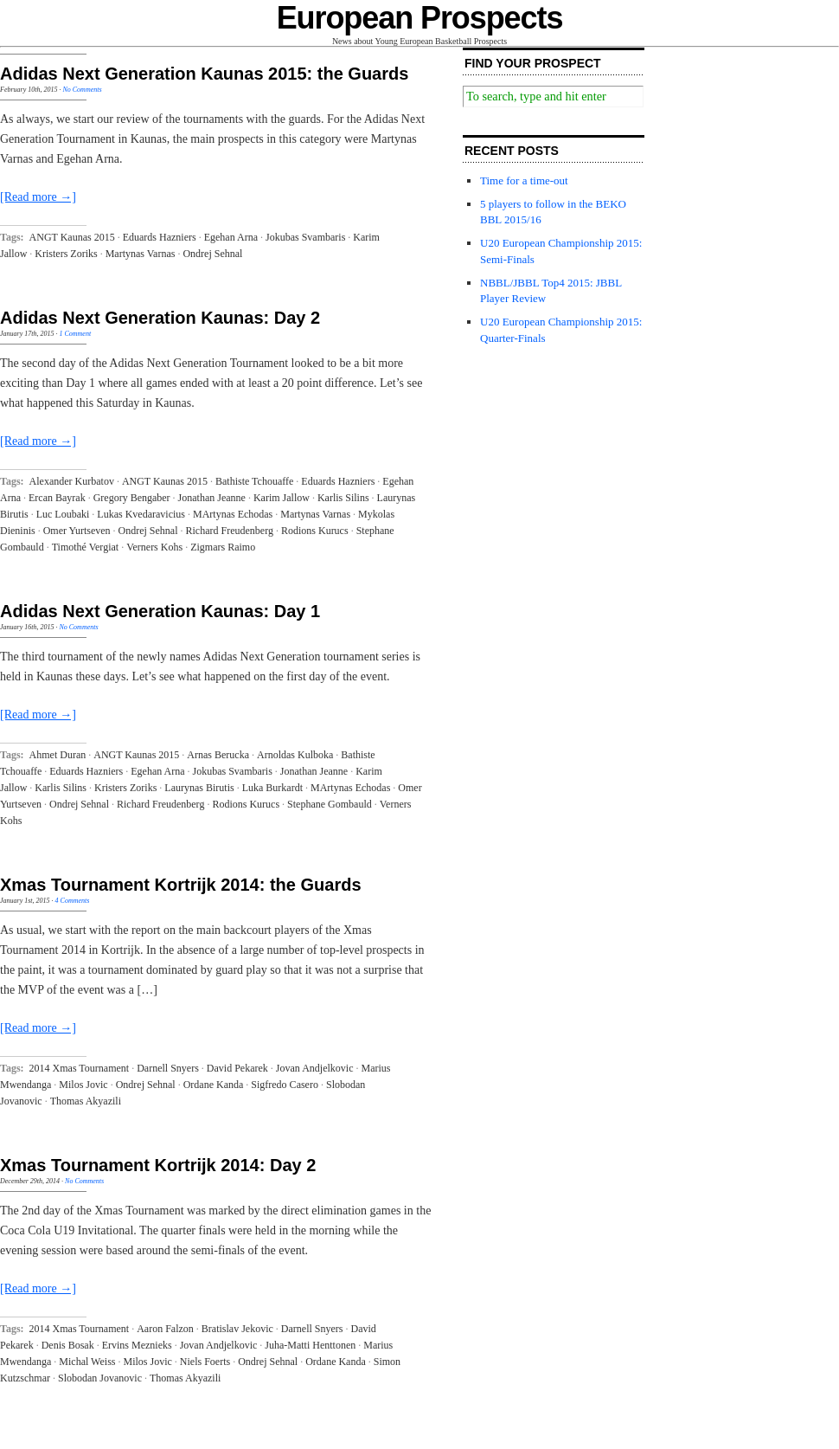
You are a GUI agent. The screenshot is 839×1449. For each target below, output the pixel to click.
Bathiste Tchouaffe (254, 481)
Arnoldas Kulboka (295, 755)
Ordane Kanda (213, 1085)
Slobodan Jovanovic (100, 1378)
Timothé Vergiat (85, 547)
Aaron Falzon (165, 1329)
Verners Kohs (154, 547)
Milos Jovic (83, 1085)
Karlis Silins (343, 498)
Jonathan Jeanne (212, 498)
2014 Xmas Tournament (79, 1068)
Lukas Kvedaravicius (141, 514)
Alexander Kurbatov (71, 481)
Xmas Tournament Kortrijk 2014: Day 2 (158, 1165)
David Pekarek (237, 1068)
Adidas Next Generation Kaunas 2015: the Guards (204, 73)
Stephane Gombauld (329, 804)
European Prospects (420, 17)
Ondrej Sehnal (212, 254)
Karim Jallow (281, 498)
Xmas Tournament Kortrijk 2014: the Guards (181, 884)
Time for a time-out (524, 180)
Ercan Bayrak (57, 498)
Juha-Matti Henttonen (310, 1345)
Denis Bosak (68, 1345)
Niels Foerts (205, 1362)
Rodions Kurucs (315, 531)
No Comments (81, 89)
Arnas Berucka (218, 755)
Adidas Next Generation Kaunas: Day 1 (160, 611)
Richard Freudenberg (229, 531)
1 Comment (75, 334)
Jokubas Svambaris (305, 237)
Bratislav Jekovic (237, 1329)
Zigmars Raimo (222, 547)
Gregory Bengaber (131, 498)
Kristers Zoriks (66, 254)
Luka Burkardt (272, 788)
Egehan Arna (231, 237)
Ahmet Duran (57, 755)
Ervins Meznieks (137, 1345)
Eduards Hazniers (159, 237)
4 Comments (72, 901)
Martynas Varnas (141, 254)
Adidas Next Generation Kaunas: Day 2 (160, 317)
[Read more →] (38, 196)
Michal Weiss (87, 1362)
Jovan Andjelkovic (315, 1068)
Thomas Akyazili (85, 1101)
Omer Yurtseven (77, 531)
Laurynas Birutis (199, 788)
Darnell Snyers (168, 1068)
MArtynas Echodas (232, 514)
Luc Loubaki (63, 514)
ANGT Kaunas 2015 (72, 237)
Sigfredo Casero (284, 1085)
